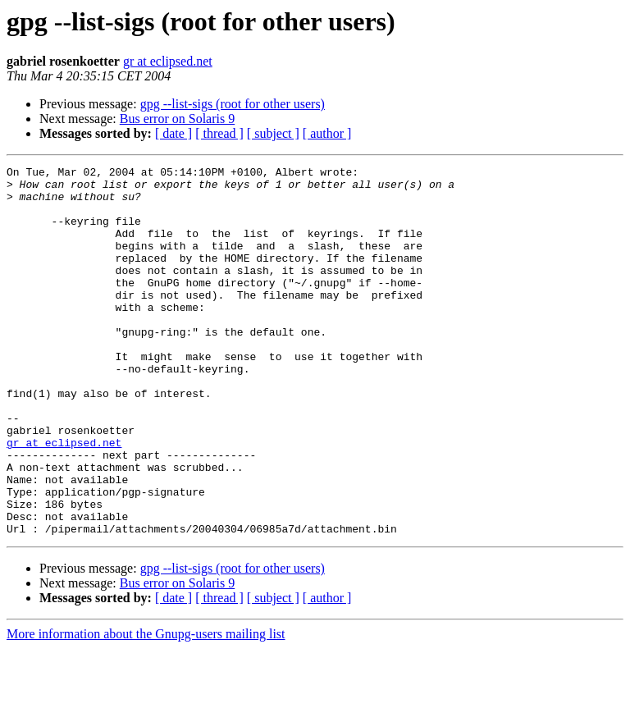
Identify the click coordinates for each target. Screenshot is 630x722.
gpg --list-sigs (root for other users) (232, 104)
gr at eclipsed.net (167, 61)
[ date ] (173, 133)
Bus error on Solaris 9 (177, 119)
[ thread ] (219, 133)
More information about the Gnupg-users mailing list (146, 708)
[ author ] (327, 133)
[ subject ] (273, 133)
